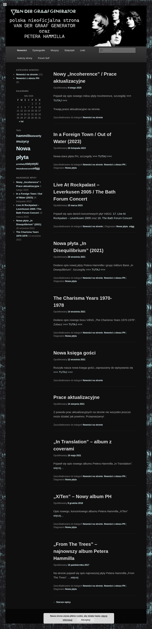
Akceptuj (85, 620)
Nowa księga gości (75, 353)
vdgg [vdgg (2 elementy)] (36, 168)
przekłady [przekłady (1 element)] (20, 164)
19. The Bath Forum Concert (115, 218)
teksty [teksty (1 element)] (19, 169)
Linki (82, 50)
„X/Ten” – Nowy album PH (83, 496)
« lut (21, 121)
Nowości (22, 50)
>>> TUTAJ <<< (102, 156)
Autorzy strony (24, 58)
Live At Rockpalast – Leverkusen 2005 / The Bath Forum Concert (85, 192)
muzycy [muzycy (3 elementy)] (22, 141)
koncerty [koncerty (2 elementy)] (35, 135)
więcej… (59, 467)
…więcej (73, 577)
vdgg (131, 226)
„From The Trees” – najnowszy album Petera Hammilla (81, 551)
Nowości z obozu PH (114, 164)
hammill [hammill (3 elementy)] (22, 136)
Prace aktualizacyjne (77, 397)
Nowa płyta (71, 168)
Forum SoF (44, 58)
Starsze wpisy (62, 602)
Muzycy (55, 50)
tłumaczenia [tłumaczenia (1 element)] (27, 169)
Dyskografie (38, 50)
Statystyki (69, 50)
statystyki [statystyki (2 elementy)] (31, 163)
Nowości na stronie (93, 117)
